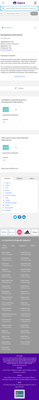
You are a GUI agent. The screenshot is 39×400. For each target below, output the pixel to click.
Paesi (4, 245)
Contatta (23, 372)
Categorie (22, 245)
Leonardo (8, 193)
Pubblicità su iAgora (16, 370)
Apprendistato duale (13, 13)
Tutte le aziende (17, 377)
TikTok (7, 200)
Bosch (7, 190)
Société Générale (11, 203)
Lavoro (25, 13)
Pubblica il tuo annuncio (31, 379)
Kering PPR (9, 208)
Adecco (7, 183)
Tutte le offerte (8, 377)
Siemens (8, 210)
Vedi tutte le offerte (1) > (10, 168)
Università (5, 384)
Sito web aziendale (6, 50)
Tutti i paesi (12, 384)
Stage (27, 377)
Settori (33, 245)
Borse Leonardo (20, 379)
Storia (8, 370)
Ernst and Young (10, 195)
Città (12, 245)
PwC (6, 188)
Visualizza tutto (19, 76)
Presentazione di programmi (23, 384)
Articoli (4, 370)
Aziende (34, 13)
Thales (7, 205)
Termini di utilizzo (26, 370)
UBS (6, 198)
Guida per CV (11, 379)
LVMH (7, 185)
